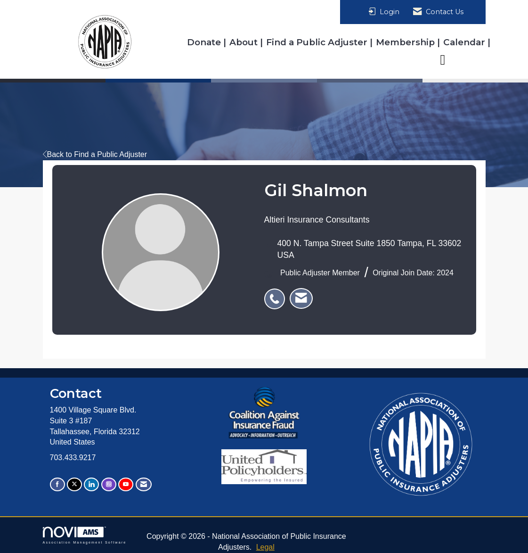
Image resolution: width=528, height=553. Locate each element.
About (244, 42)
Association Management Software (85, 535)
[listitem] (277, 294)
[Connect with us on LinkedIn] (91, 484)
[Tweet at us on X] (74, 484)
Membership (406, 42)
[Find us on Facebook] (57, 484)
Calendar (465, 42)
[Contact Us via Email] (144, 484)
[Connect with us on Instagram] (108, 484)
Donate (205, 42)
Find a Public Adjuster (318, 42)
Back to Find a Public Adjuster (95, 154)
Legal (265, 547)
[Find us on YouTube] (125, 484)
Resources (462, 59)
